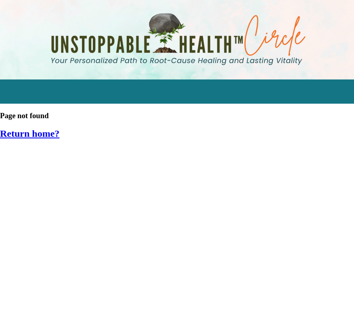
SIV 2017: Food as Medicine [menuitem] (49, 250)
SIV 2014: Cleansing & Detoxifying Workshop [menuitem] (77, 306)
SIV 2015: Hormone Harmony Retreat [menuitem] (65, 287)
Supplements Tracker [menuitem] (41, 212)
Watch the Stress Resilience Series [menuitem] (62, 175)
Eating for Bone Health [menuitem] (42, 231)
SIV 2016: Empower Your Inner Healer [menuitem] (64, 268)
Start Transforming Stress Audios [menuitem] (60, 156)
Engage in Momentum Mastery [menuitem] (56, 193)
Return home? (29, 133)
